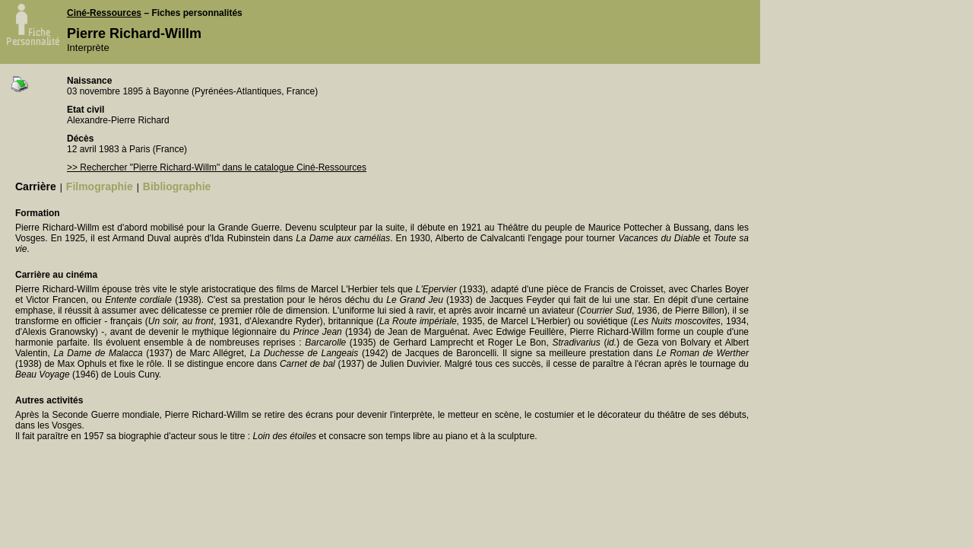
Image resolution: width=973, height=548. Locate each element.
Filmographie (99, 186)
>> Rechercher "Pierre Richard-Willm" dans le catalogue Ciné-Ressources (216, 167)
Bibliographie (177, 186)
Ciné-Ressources (104, 13)
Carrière (35, 186)
